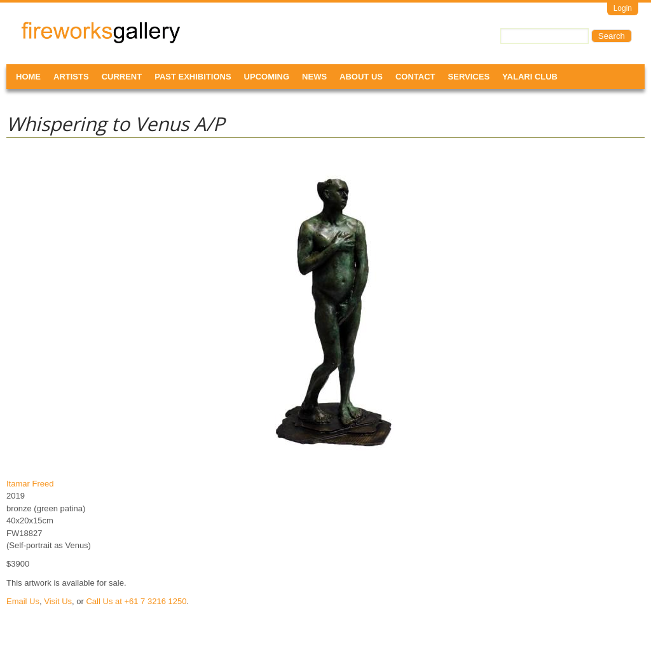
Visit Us (58, 601)
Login (622, 8)
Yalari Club (530, 76)
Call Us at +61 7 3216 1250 (136, 601)
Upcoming (267, 76)
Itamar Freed (29, 483)
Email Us (22, 601)
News (314, 76)
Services (469, 76)
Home (28, 76)
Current (122, 76)
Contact (415, 76)
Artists (71, 76)
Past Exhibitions (192, 76)
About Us (361, 76)
